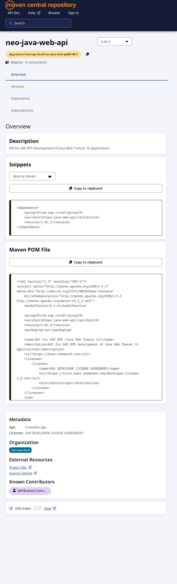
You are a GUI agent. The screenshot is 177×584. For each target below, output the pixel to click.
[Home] (88, 5)
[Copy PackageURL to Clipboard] (87, 54)
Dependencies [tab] (22, 112)
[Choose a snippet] (32, 176)
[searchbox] (35, 23)
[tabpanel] (88, 319)
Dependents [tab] (20, 100)
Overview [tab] (18, 76)
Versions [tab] (18, 88)
